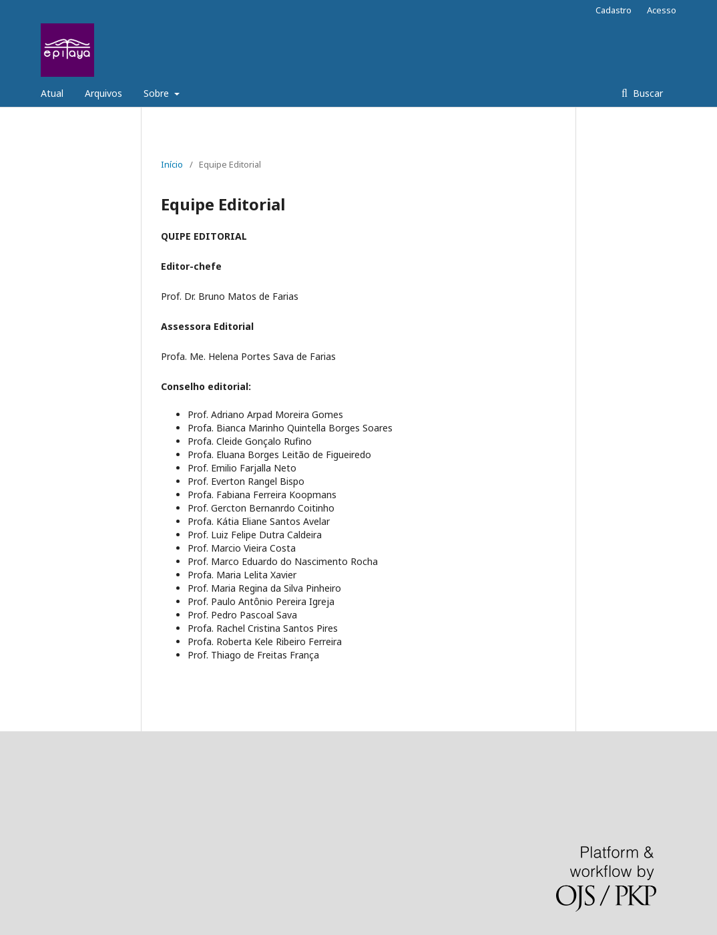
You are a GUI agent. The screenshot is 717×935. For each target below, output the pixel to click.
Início (172, 164)
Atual (52, 93)
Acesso (661, 10)
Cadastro (613, 10)
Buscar (646, 93)
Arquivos (103, 93)
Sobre (158, 93)
